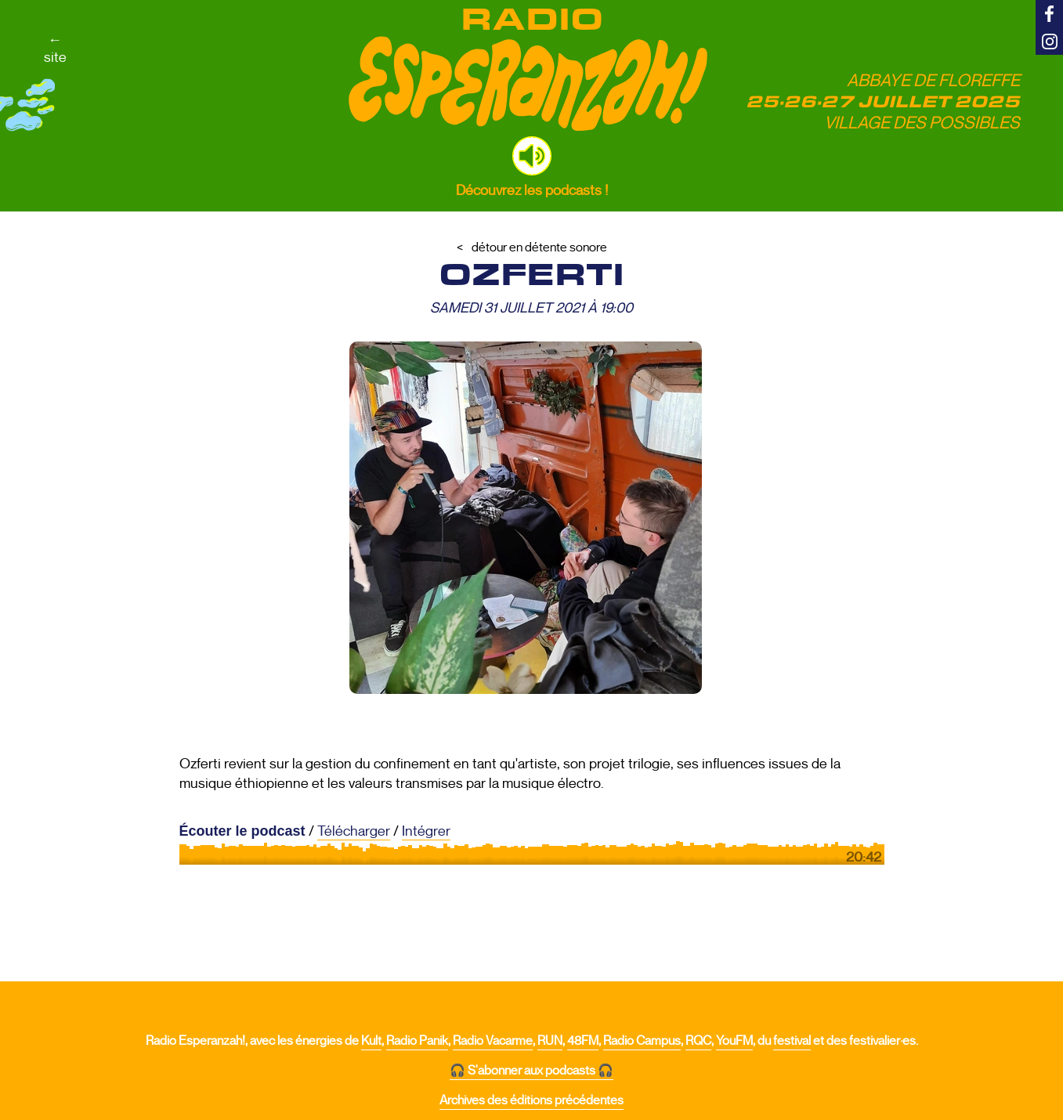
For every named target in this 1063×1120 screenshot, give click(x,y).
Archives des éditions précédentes (531, 1100)
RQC (698, 1041)
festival (792, 1041)
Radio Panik (417, 1041)
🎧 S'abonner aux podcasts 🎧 (531, 1070)
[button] (531, 155)
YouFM (734, 1041)
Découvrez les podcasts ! (532, 190)
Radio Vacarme (493, 1041)
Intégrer (426, 831)
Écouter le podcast (242, 831)
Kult (371, 1041)
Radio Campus (642, 1041)
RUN (549, 1041)
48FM (582, 1041)
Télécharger (353, 831)
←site (55, 48)
